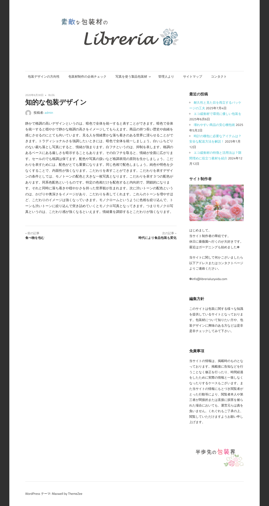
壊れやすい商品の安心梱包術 (214, 124)
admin (49, 112)
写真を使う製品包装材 (133, 76)
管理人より (166, 76)
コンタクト (219, 76)
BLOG (51, 95)
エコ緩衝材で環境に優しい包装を (217, 113)
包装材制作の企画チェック (87, 76)
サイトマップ (192, 76)
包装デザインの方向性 (44, 76)
